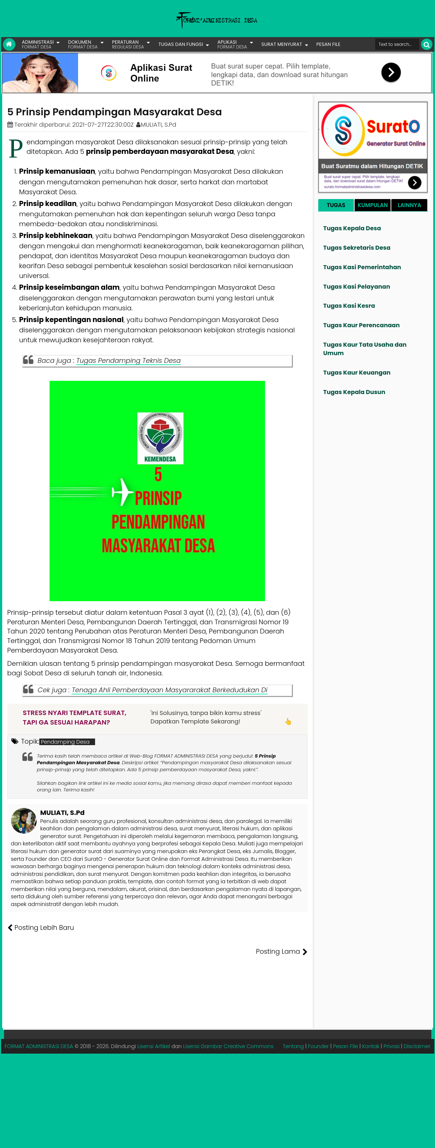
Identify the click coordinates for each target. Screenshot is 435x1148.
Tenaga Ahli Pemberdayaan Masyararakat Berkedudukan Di (169, 689)
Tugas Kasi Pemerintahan (362, 267)
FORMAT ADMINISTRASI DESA (39, 1022)
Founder (318, 1022)
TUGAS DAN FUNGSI (180, 44)
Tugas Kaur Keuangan (357, 372)
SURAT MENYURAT (281, 44)
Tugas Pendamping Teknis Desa (128, 360)
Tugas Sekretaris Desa (357, 247)
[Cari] (426, 44)
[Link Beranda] (9, 44)
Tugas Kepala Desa (352, 228)
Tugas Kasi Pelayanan (356, 286)
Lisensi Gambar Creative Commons (228, 1022)
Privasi (392, 1022)
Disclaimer (417, 1022)
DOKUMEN (83, 44)
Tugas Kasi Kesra (349, 306)
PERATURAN (128, 44)
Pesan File (345, 1022)
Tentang (293, 1022)
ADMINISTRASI (38, 44)
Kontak (370, 1022)
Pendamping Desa (65, 742)
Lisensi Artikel (153, 1022)
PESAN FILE (328, 44)
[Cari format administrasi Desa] (397, 44)
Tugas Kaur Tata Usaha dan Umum (365, 348)
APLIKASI (232, 44)
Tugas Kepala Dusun (354, 392)
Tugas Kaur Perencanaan (361, 325)
